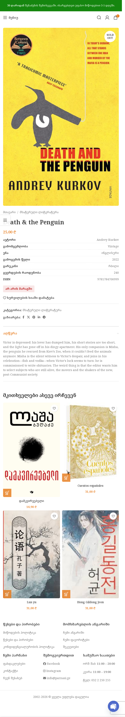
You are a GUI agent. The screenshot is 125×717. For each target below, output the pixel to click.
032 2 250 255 (100, 680)
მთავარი (9, 212)
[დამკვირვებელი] (31, 450)
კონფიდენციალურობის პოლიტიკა (28, 647)
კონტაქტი (10, 671)
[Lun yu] (31, 554)
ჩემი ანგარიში (73, 632)
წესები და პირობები (18, 640)
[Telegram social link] (44, 317)
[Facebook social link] (23, 317)
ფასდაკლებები (14, 664)
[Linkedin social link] (39, 317)
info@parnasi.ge (56, 678)
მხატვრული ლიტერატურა (39, 212)
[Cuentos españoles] (90, 442)
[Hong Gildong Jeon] (90, 554)
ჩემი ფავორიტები (76, 640)
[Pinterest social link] (34, 317)
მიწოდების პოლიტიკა (19, 632)
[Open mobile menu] (10, 17)
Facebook (51, 664)
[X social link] (28, 317)
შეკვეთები (71, 647)
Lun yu (31, 602)
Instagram (52, 671)
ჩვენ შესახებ (12, 678)
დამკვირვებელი (31, 501)
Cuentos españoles (90, 486)
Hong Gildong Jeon (90, 602)
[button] (7, 493)
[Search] (99, 17)
